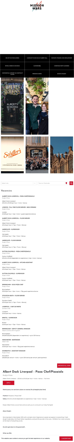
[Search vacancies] (71, 183)
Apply (9, 383)
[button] (12, 106)
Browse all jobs (64, 365)
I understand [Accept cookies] (66, 438)
